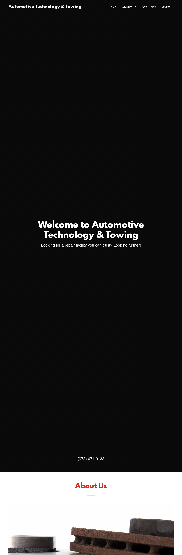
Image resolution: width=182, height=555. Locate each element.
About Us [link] (129, 7)
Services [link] (149, 7)
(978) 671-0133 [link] (91, 459)
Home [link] (112, 7)
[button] (167, 7)
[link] (45, 7)
